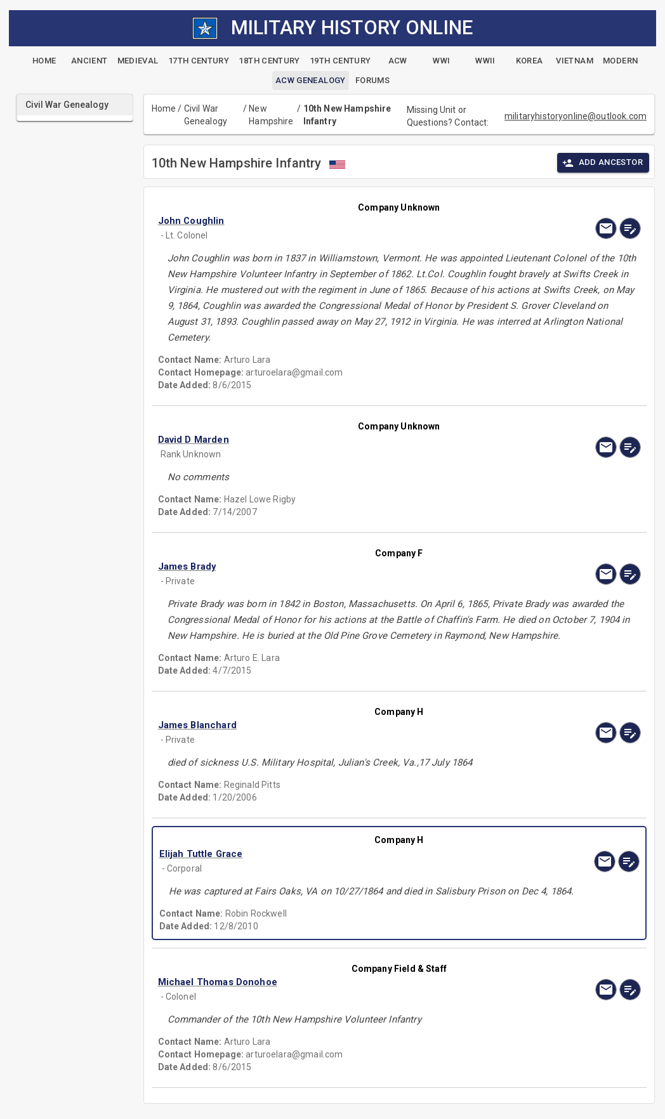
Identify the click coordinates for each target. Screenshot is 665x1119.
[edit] (630, 228)
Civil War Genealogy (205, 114)
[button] (327, 221)
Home (164, 108)
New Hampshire (271, 114)
